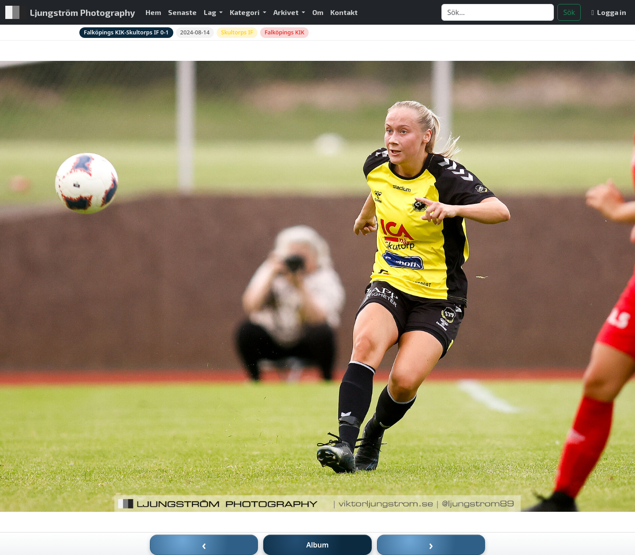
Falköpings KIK (284, 32)
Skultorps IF (237, 32)
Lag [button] (210, 12)
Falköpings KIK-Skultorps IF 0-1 (126, 32)
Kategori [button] (245, 12)
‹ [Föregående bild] (204, 544)
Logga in (608, 12)
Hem (153, 12)
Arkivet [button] (286, 12)
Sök (569, 12)
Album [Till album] (317, 545)
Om (317, 12)
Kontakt (344, 12)
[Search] (497, 12)
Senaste (182, 12)
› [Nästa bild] (431, 544)
